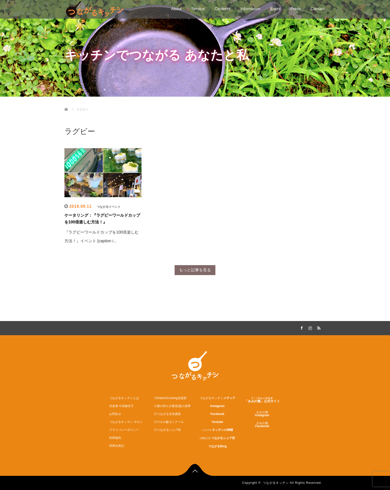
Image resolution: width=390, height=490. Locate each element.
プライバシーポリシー (124, 430)
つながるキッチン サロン (126, 422)
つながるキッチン (276, 483)
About (176, 9)
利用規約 (115, 438)
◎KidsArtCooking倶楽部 (170, 398)
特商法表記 (116, 446)
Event (275, 9)
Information (250, 9)
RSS (318, 327)
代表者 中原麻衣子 (121, 406)
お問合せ (115, 414)
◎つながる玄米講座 (167, 414)
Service (198, 9)
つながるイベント (109, 206)
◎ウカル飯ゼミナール (169, 422)
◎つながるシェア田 (167, 430)
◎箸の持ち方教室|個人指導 (172, 406)
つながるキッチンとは (124, 398)
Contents (223, 9)
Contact (317, 9)
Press (296, 9)
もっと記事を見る (195, 270)
